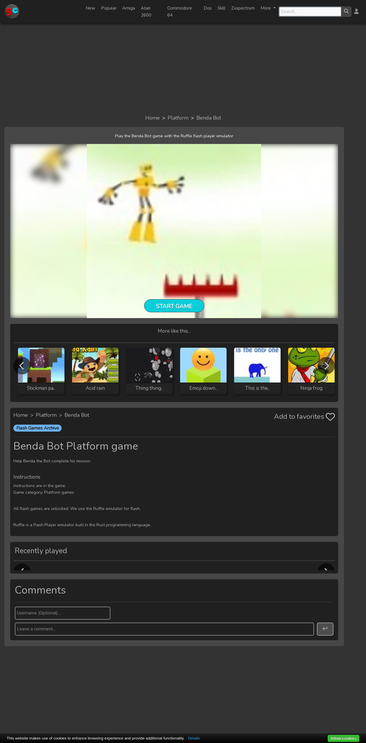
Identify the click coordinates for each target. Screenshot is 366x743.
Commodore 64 (179, 11)
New (90, 8)
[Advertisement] (183, 68)
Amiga (128, 8)
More (266, 8)
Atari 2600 (146, 11)
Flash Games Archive (37, 428)
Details (194, 738)
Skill (221, 8)
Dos (208, 8)
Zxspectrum (243, 8)
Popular (108, 8)
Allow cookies (343, 738)
